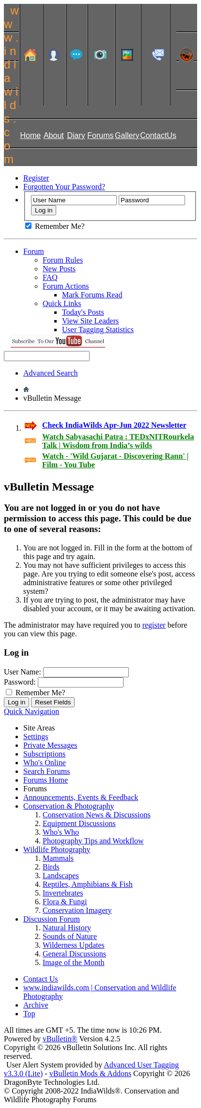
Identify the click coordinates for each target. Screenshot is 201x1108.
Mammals (58, 858)
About (54, 135)
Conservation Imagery (77, 910)
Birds (51, 867)
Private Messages (50, 745)
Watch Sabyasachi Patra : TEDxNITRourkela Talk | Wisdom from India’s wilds (118, 441)
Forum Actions (66, 286)
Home (30, 135)
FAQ (50, 277)
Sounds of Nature (70, 936)
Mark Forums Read (92, 295)
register (154, 625)
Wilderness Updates (74, 945)
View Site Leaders (90, 321)
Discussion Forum (51, 919)
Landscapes (61, 875)
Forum (33, 251)
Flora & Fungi (65, 902)
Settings (35, 736)
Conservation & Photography (68, 806)
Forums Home (45, 780)
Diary (76, 135)
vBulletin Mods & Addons (90, 1073)
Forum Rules (63, 260)
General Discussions (74, 954)
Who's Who (61, 832)
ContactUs (158, 135)
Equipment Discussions (79, 823)
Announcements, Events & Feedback (80, 797)
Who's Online (44, 762)
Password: (20, 682)
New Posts (59, 269)
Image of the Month (74, 962)
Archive (35, 1005)
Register (36, 178)
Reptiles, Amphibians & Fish (88, 884)
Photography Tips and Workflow (93, 841)
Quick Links (62, 303)
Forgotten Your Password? (64, 186)
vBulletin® (60, 1039)
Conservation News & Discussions (97, 815)
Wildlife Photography (56, 849)
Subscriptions (44, 754)
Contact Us (40, 979)
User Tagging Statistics (98, 329)
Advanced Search (50, 373)
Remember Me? (55, 226)
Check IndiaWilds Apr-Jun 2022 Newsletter (114, 425)
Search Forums (46, 771)
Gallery (127, 135)
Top (29, 1014)
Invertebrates (63, 893)
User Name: (22, 672)
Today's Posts (83, 312)
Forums (100, 135)
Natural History (67, 928)
